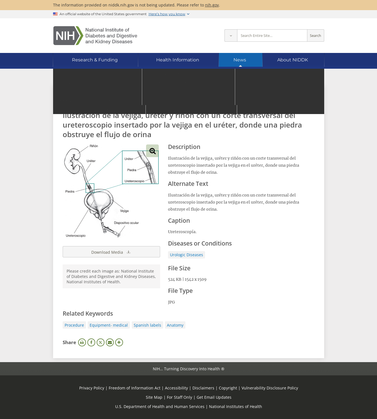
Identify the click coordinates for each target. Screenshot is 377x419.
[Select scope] (230, 35)
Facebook (91, 342)
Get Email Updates (214, 397)
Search (315, 35)
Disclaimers (203, 388)
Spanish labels (147, 325)
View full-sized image (152, 150)
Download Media (111, 251)
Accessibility (176, 388)
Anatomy (175, 325)
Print (82, 342)
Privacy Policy (91, 388)
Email (110, 342)
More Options (119, 342)
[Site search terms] (272, 35)
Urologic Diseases (186, 254)
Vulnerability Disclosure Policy (270, 388)
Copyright (228, 388)
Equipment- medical (109, 325)
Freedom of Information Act (134, 388)
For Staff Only (179, 397)
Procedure (74, 325)
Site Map (154, 397)
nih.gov (212, 5)
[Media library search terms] (180, 100)
